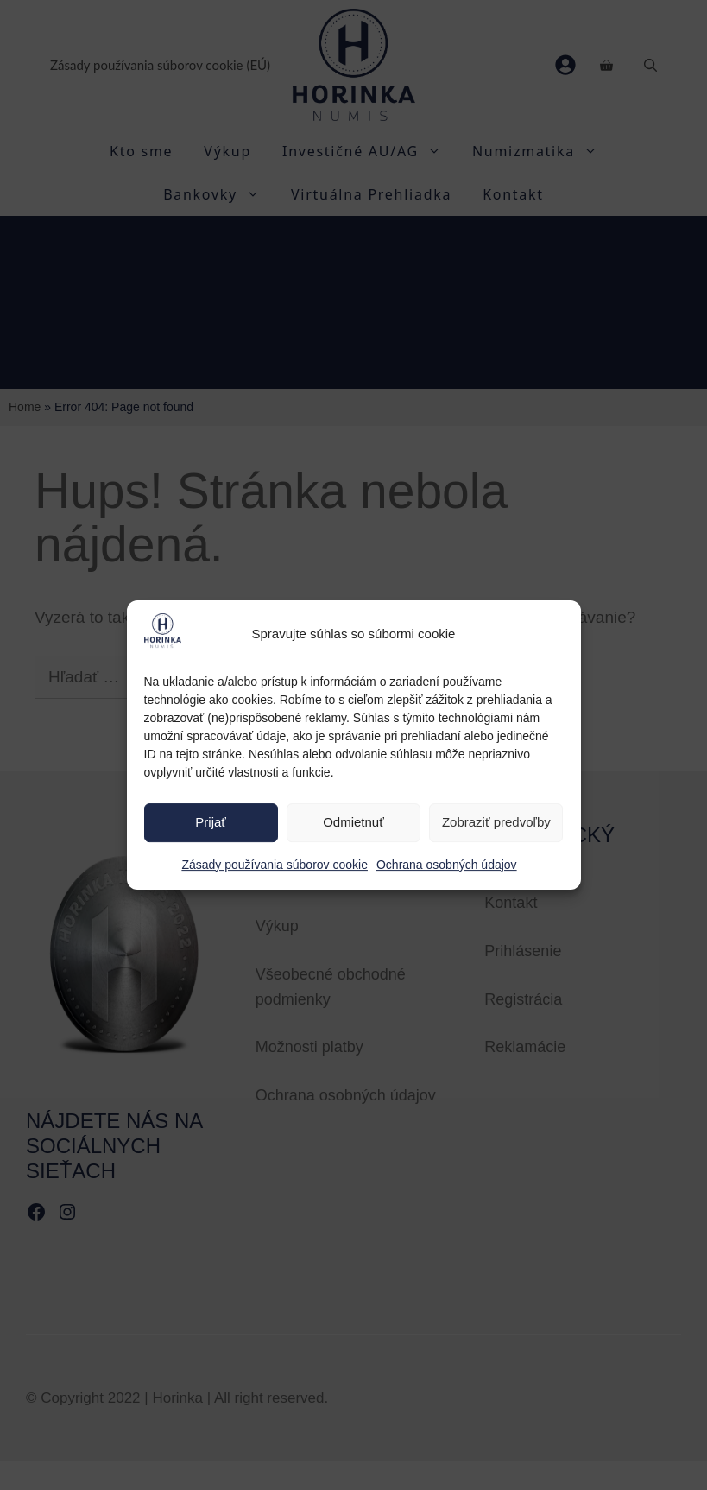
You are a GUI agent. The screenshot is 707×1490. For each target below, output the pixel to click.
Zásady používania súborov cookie (274, 865)
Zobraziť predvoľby (496, 822)
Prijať (210, 822)
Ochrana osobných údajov (446, 865)
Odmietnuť (353, 822)
